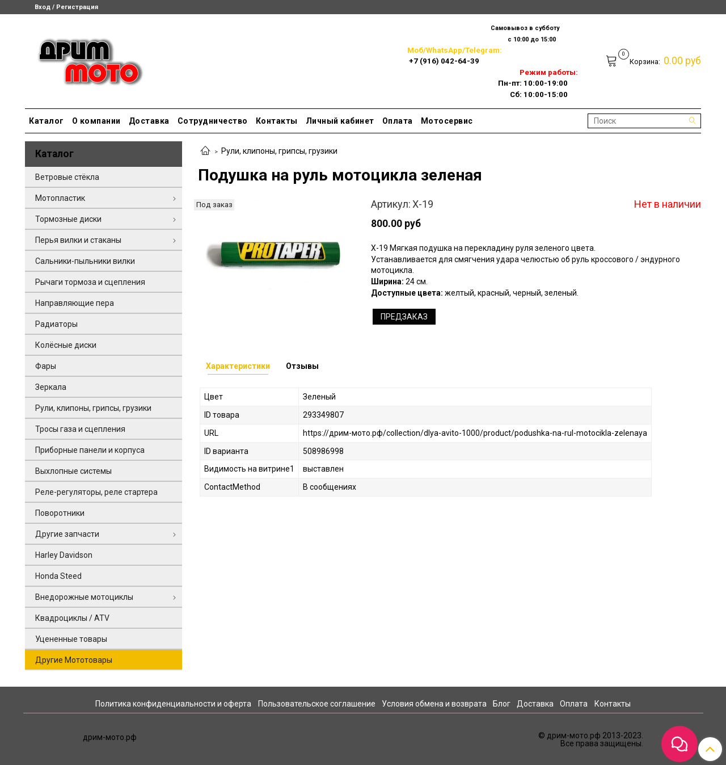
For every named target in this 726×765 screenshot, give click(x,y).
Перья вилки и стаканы (78, 240)
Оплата (397, 120)
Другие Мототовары (73, 660)
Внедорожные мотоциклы (84, 597)
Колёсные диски (65, 345)
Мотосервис (447, 120)
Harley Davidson (63, 555)
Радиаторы (56, 324)
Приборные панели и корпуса (90, 450)
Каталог (46, 120)
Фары (45, 366)
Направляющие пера (74, 303)
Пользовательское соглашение (316, 703)
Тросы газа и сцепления (80, 429)
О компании (96, 120)
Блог (501, 703)
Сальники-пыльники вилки (85, 261)
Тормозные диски (68, 219)
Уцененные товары (71, 639)
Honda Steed (58, 576)
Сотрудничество (213, 120)
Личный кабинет (340, 120)
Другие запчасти (67, 534)
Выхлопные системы (73, 471)
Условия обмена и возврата (434, 703)
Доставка (149, 120)
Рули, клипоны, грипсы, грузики (279, 150)
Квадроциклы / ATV (72, 618)
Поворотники (60, 513)
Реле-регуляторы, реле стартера (96, 492)
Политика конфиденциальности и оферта (173, 703)
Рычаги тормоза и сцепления (90, 282)
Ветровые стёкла (67, 177)
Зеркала (50, 387)
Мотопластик (60, 198)
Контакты (277, 120)
